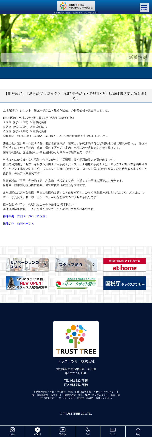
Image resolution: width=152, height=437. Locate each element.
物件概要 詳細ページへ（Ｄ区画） (25, 216)
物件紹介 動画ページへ (18, 223)
